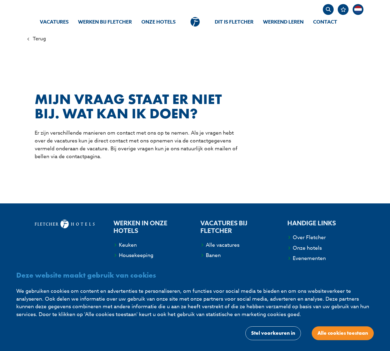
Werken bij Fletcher (105, 21)
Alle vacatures (222, 244)
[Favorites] (343, 9)
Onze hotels (158, 21)
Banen (213, 255)
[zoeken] (328, 9)
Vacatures (54, 21)
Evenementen (309, 258)
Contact (325, 21)
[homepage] (195, 22)
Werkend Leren (283, 21)
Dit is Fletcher (234, 21)
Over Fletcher (309, 237)
